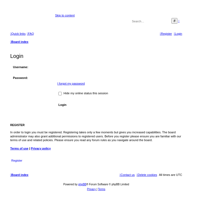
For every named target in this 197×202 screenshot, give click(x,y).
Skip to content (65, 15)
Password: (20, 77)
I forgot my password (71, 83)
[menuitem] (30, 33)
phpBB (82, 184)
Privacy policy (41, 148)
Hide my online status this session (83, 93)
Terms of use (19, 148)
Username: (20, 67)
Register (16, 160)
